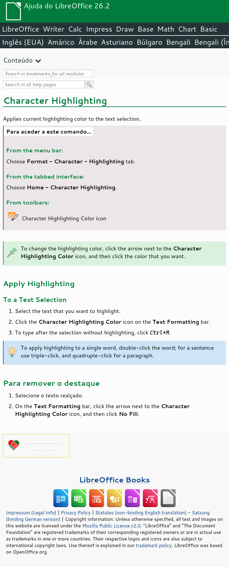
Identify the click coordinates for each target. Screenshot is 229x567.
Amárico (61, 42)
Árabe (88, 42)
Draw (125, 29)
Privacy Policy (76, 512)
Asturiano (117, 42)
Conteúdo (18, 60)
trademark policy (153, 545)
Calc (75, 29)
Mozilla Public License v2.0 (111, 525)
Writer (53, 29)
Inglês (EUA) (23, 42)
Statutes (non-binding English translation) (140, 512)
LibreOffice (20, 29)
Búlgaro (150, 42)
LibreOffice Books (114, 479)
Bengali (178, 42)
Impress (99, 29)
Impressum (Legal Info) (31, 512)
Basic (208, 29)
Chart (187, 29)
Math (165, 29)
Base (145, 29)
